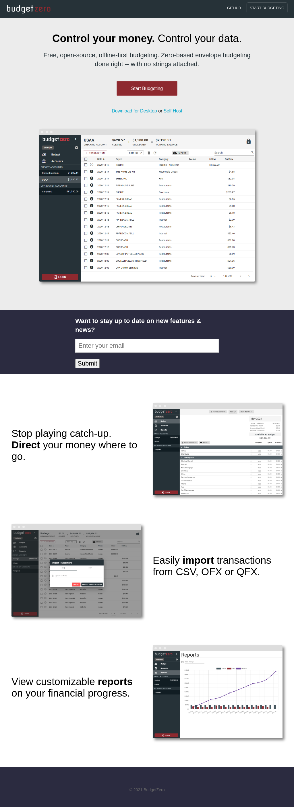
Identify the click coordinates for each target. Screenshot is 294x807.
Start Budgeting (267, 8)
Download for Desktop (134, 110)
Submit (87, 363)
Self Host (173, 110)
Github (234, 8)
